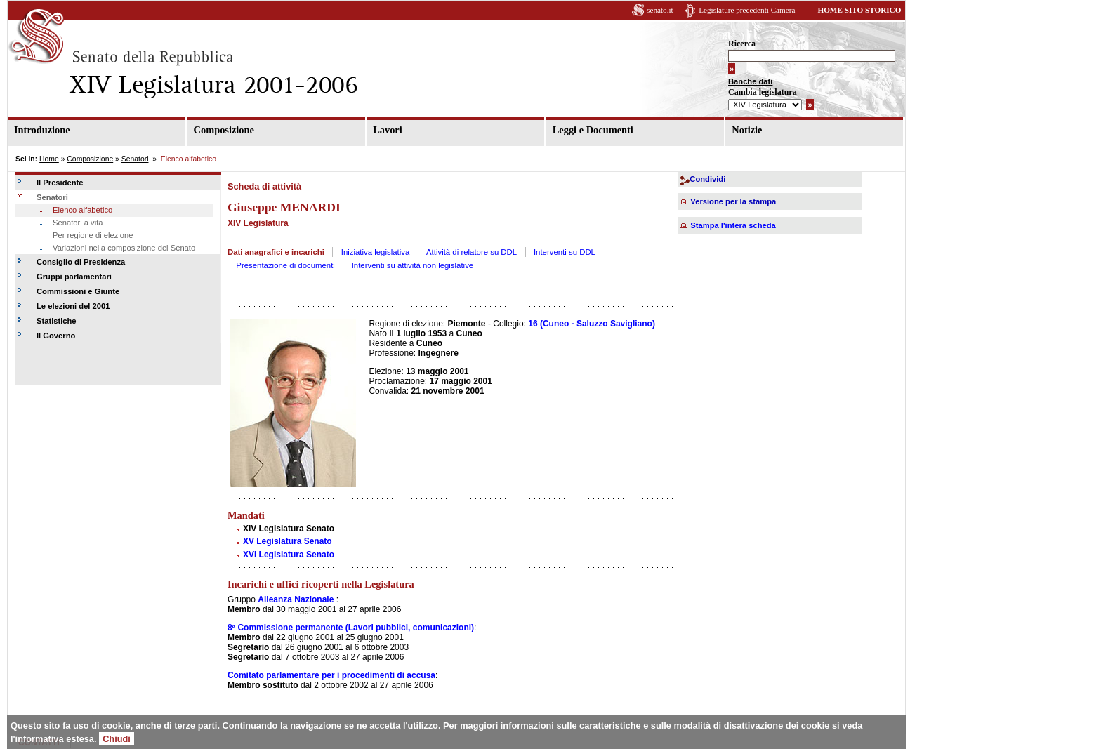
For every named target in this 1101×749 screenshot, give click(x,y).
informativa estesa (54, 739)
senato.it (660, 10)
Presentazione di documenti (285, 265)
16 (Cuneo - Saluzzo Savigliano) (591, 324)
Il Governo (56, 335)
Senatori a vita (78, 222)
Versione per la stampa (733, 201)
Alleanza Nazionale (296, 599)
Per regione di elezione (93, 235)
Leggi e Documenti (593, 129)
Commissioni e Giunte (78, 291)
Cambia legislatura (762, 92)
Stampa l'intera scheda (732, 225)
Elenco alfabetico (82, 210)
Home (49, 159)
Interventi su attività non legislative (413, 265)
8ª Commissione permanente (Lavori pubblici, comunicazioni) (351, 627)
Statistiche (57, 321)
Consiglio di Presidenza (81, 262)
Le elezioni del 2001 (73, 306)
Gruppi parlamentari (74, 276)
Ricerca (742, 43)
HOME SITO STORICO (859, 10)
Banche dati (750, 81)
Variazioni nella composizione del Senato (124, 248)
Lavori (387, 129)
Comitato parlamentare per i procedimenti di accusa (331, 675)
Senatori (135, 159)
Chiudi (117, 739)
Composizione (224, 129)
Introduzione (42, 129)
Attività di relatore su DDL (471, 252)
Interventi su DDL (564, 252)
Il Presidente (60, 182)
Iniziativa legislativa (375, 252)
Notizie (747, 129)
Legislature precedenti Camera (747, 10)
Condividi (707, 179)
